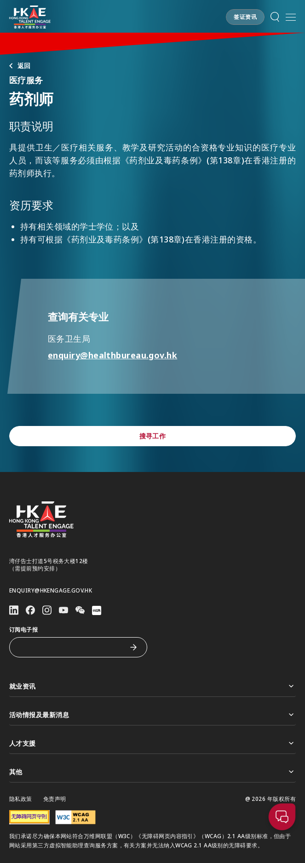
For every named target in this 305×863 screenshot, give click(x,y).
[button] (245, 17)
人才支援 (152, 743)
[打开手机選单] (291, 17)
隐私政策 (20, 799)
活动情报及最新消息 (152, 714)
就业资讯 (152, 686)
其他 (152, 772)
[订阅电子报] (71, 647)
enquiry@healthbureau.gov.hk (115, 355)
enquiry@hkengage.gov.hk (50, 590)
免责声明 (54, 799)
